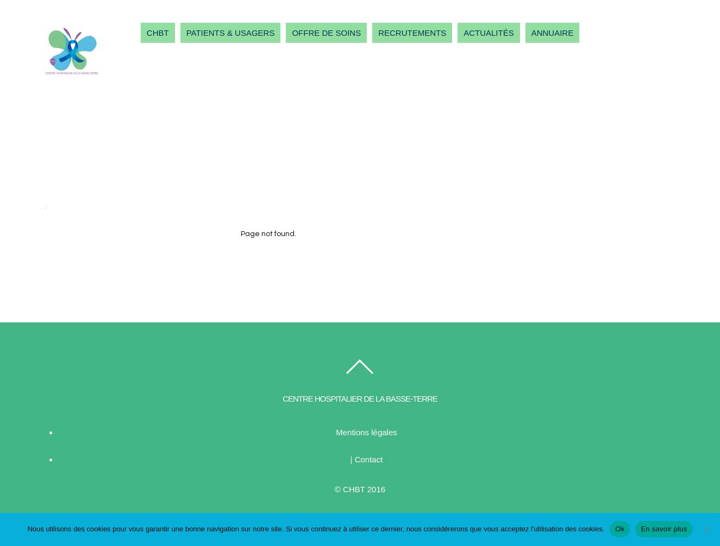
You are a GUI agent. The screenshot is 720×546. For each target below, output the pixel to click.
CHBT (158, 32)
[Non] (706, 529)
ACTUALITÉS (489, 32)
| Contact (366, 459)
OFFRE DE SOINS (326, 32)
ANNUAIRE (552, 32)
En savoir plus (664, 529)
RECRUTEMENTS (412, 32)
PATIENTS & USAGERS (230, 32)
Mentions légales (366, 432)
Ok (619, 529)
